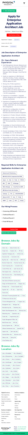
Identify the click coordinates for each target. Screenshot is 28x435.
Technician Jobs (17, 334)
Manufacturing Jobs (6, 307)
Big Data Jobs (5, 259)
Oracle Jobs (4, 316)
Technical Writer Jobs (7, 334)
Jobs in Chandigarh (19, 356)
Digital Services (5, 392)
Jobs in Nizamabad (6, 380)
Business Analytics (6, 410)
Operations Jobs (15, 313)
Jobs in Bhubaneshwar (7, 356)
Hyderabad (13, 46)
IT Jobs (23, 295)
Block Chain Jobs (14, 259)
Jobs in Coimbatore (16, 359)
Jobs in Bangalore (17, 353)
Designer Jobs (21, 283)
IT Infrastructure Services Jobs (9, 298)
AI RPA (2, 403)
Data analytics (4, 397)
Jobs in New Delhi (15, 377)
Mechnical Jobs (22, 310)
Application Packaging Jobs (8, 253)
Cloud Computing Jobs (7, 265)
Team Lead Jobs (14, 331)
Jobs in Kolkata (13, 371)
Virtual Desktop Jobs (7, 340)
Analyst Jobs (5, 250)
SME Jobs (17, 325)
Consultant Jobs (18, 265)
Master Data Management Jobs (9, 310)
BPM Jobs (23, 259)
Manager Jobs (16, 304)
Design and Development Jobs (9, 283)
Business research (5, 412)
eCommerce (17, 394)
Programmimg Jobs (14, 316)
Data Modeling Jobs (18, 274)
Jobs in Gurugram (6, 365)
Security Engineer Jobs (7, 325)
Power (16, 399)
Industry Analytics (19, 392)
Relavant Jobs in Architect (9, 233)
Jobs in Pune (15, 383)
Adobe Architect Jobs (14, 247)
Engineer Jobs (5, 289)
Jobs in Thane (5, 386)
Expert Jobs (19, 289)
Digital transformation (6, 401)
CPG (16, 397)
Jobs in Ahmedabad (6, 353)
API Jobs (21, 250)
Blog (16, 416)
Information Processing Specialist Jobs (10, 295)
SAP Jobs (15, 322)
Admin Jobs (5, 247)
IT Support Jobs (21, 301)
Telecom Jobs (5, 337)
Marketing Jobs (17, 307)
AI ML (2, 405)
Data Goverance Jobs (7, 274)
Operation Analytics (5, 399)
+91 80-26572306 (21, 427)
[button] (24, 3)
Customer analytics (5, 414)
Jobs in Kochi (5, 371)
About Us (17, 403)
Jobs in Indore (16, 368)
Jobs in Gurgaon (17, 362)
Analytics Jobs (13, 250)
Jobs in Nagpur (5, 377)
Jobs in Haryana (16, 365)
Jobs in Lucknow (6, 374)
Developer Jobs (5, 286)
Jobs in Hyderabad (6, 368)
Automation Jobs (15, 256)
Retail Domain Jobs (6, 322)
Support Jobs (5, 331)
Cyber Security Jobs (18, 268)
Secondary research (5, 422)
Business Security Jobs (19, 262)
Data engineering (5, 394)
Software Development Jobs (8, 328)
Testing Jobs (13, 337)
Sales (2, 420)
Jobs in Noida (16, 380)
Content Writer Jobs (6, 268)
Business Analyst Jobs (7, 262)
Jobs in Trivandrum (15, 386)
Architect (16, 39)
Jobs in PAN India (6, 383)
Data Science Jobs (6, 277)
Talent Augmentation (19, 412)
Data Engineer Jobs (6, 271)
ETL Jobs (13, 289)
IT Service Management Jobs (8, 301)
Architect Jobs (20, 253)
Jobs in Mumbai (15, 374)
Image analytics (4, 416)
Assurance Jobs (5, 256)
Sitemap (16, 407)
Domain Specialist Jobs (16, 286)
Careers (16, 405)
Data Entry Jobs (16, 271)
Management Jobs (6, 304)
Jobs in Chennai (5, 359)
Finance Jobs (5, 292)
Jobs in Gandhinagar (7, 362)
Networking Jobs (6, 313)
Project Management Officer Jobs (9, 319)
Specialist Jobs (20, 328)
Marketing (3, 418)
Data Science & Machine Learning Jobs (11, 280)
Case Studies (17, 418)
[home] (9, 3)
